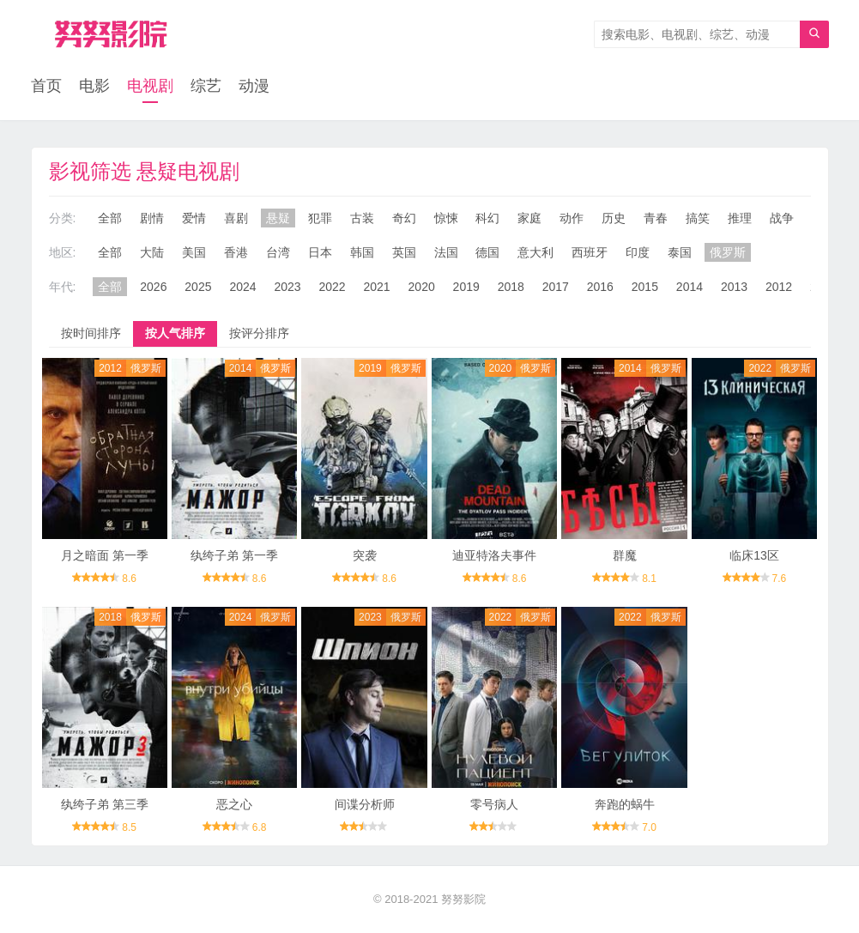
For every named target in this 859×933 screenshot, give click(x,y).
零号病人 (494, 804)
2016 (600, 287)
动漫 (254, 85)
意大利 (535, 252)
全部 (110, 218)
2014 (689, 287)
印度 (638, 252)
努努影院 (463, 899)
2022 (331, 287)
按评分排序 (259, 333)
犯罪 (320, 218)
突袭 (365, 555)
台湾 (278, 252)
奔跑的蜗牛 (625, 804)
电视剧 (150, 85)
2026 (153, 287)
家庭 (529, 218)
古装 (362, 218)
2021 (377, 287)
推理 (740, 218)
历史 (614, 218)
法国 (446, 252)
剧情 (152, 218)
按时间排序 (91, 333)
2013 (734, 287)
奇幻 (404, 218)
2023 (287, 287)
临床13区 (754, 555)
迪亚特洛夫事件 (494, 555)
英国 (404, 252)
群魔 (625, 555)
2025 (198, 287)
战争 (782, 218)
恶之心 (234, 804)
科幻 (487, 218)
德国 (487, 252)
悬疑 (278, 218)
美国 (194, 252)
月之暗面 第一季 (104, 555)
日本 (320, 252)
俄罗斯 (728, 252)
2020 (421, 287)
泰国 (680, 252)
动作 (572, 218)
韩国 (362, 252)
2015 (645, 287)
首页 (46, 85)
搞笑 (698, 218)
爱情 (194, 218)
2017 (555, 287)
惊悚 (446, 218)
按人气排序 (175, 333)
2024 (242, 287)
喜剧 (236, 218)
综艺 (206, 85)
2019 (466, 287)
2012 (778, 287)
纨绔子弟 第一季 (234, 555)
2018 (511, 287)
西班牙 (590, 252)
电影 (94, 85)
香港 (236, 252)
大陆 (152, 252)
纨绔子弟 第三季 (104, 804)
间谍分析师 (365, 804)
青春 (656, 218)
